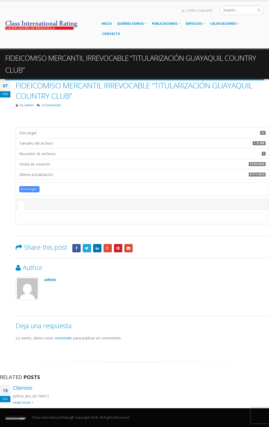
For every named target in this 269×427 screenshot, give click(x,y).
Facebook (76, 248)
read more (23, 402)
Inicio (106, 23)
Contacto (111, 34)
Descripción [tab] (21, 205)
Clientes (23, 387)
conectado (63, 338)
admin (29, 105)
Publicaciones (164, 23)
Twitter (87, 248)
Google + (108, 248)
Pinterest (118, 248)
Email (128, 248)
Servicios (193, 23)
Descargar (29, 189)
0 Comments (51, 105)
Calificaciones (223, 23)
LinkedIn (97, 248)
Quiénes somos (130, 23)
